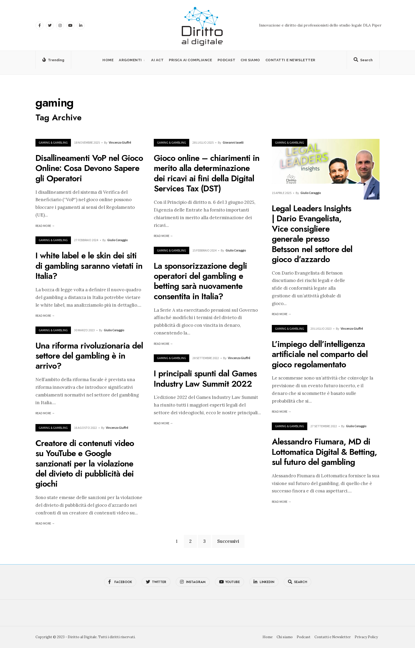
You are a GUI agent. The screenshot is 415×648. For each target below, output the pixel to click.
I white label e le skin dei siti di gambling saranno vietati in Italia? (88, 266)
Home (108, 60)
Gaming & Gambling (53, 142)
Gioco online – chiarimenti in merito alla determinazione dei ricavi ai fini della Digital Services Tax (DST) (206, 173)
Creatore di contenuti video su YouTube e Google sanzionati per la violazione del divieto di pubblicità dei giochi (84, 463)
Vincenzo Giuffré (120, 142)
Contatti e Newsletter (290, 60)
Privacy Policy (366, 637)
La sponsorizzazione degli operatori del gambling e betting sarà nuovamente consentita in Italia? (200, 281)
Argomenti (130, 60)
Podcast (227, 60)
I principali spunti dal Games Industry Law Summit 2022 (205, 379)
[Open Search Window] (363, 61)
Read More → (45, 226)
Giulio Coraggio (310, 193)
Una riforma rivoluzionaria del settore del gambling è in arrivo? (89, 356)
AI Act (157, 60)
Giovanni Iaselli (233, 142)
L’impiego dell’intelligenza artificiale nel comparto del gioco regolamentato (320, 354)
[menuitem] (132, 60)
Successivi (228, 541)
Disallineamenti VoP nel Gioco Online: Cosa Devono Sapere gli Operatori (89, 168)
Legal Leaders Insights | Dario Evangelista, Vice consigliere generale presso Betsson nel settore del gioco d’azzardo (312, 233)
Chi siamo (250, 60)
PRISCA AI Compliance (190, 60)
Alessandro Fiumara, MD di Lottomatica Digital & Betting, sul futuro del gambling (324, 452)
